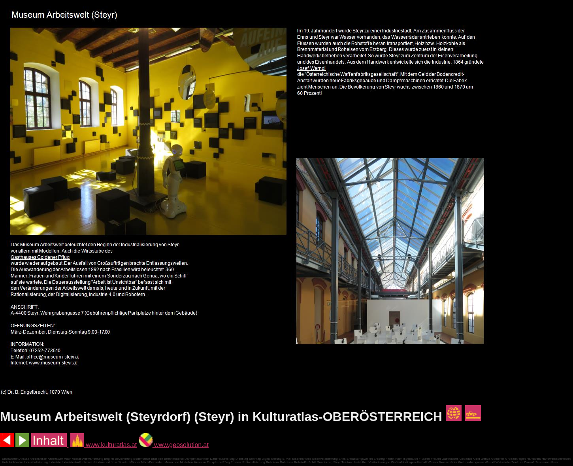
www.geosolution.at (174, 444)
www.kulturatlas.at (103, 444)
